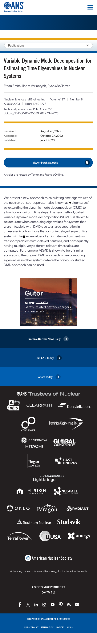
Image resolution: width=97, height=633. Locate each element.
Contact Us (48, 592)
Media (70, 627)
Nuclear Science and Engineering (24, 99)
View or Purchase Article (61, 162)
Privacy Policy (31, 627)
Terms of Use (47, 627)
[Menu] (90, 7)
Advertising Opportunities (48, 587)
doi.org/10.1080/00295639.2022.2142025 (31, 113)
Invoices (60, 627)
